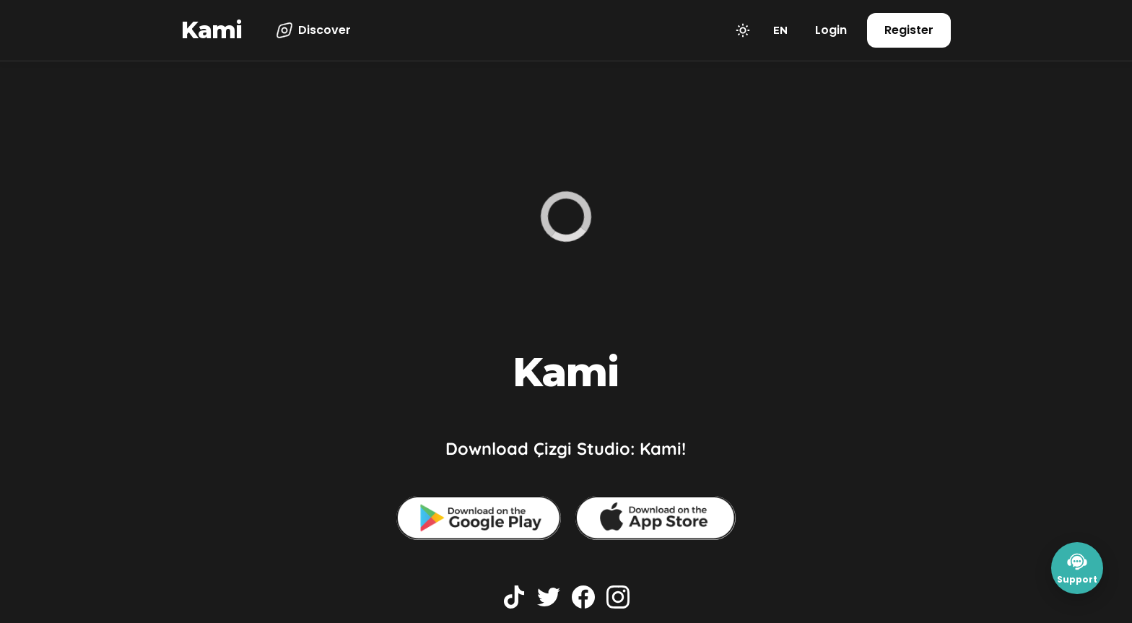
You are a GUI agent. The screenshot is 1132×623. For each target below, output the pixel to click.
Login (831, 30)
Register (908, 30)
